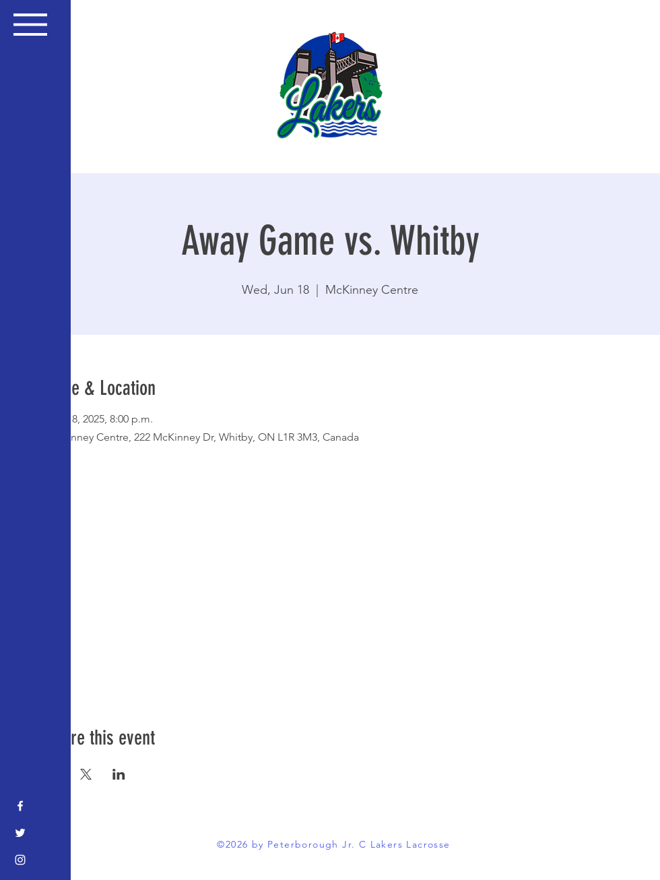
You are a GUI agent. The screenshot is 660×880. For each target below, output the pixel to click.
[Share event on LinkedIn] (118, 774)
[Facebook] (20, 806)
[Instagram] (20, 860)
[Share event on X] (85, 774)
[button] (30, 24)
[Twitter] (20, 833)
